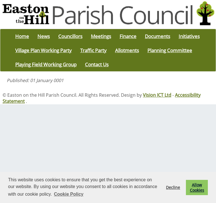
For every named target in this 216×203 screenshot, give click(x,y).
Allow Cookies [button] (197, 187)
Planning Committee (169, 50)
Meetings (101, 36)
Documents (157, 36)
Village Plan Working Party (43, 50)
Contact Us (97, 64)
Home (22, 36)
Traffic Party (93, 50)
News (43, 36)
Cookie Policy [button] (69, 194)
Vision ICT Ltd (157, 95)
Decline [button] (173, 187)
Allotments (127, 50)
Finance (128, 36)
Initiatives (189, 36)
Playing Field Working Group (45, 64)
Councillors (70, 36)
